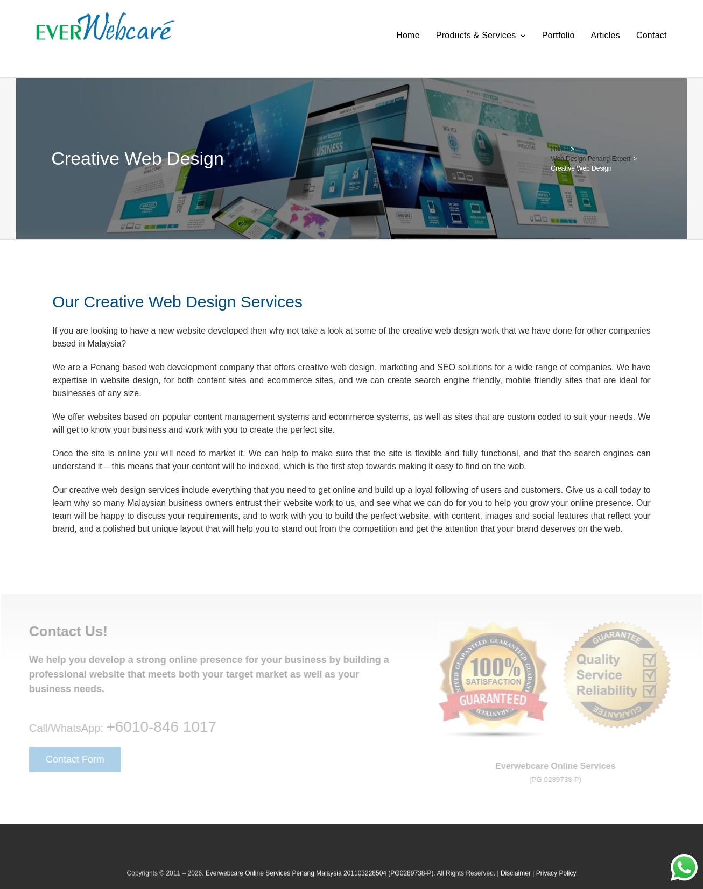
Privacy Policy (556, 878)
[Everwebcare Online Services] (105, 15)
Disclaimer (516, 878)
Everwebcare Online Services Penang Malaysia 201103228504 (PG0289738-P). (320, 878)
